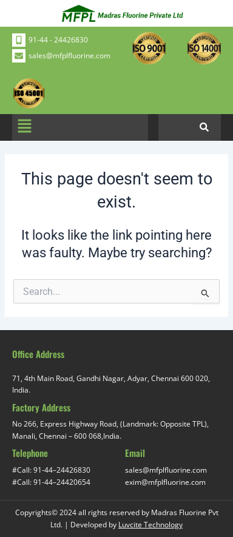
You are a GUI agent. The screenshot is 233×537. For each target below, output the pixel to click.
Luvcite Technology (150, 524)
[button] (24, 127)
